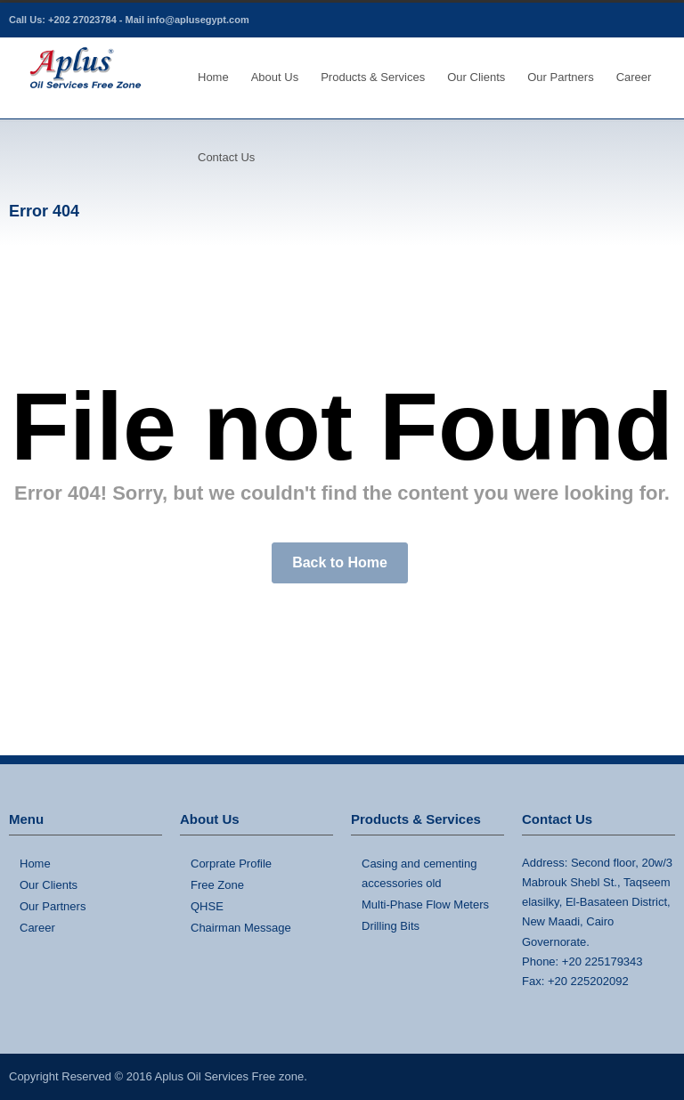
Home (213, 77)
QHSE (207, 906)
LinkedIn (657, 20)
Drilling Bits (390, 926)
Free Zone (217, 885)
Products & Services (373, 77)
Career (634, 77)
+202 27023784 (82, 19)
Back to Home (339, 562)
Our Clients (476, 77)
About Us (274, 77)
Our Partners (560, 77)
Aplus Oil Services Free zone (230, 1076)
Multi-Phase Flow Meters (425, 904)
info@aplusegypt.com (198, 19)
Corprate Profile (231, 863)
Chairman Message (241, 927)
